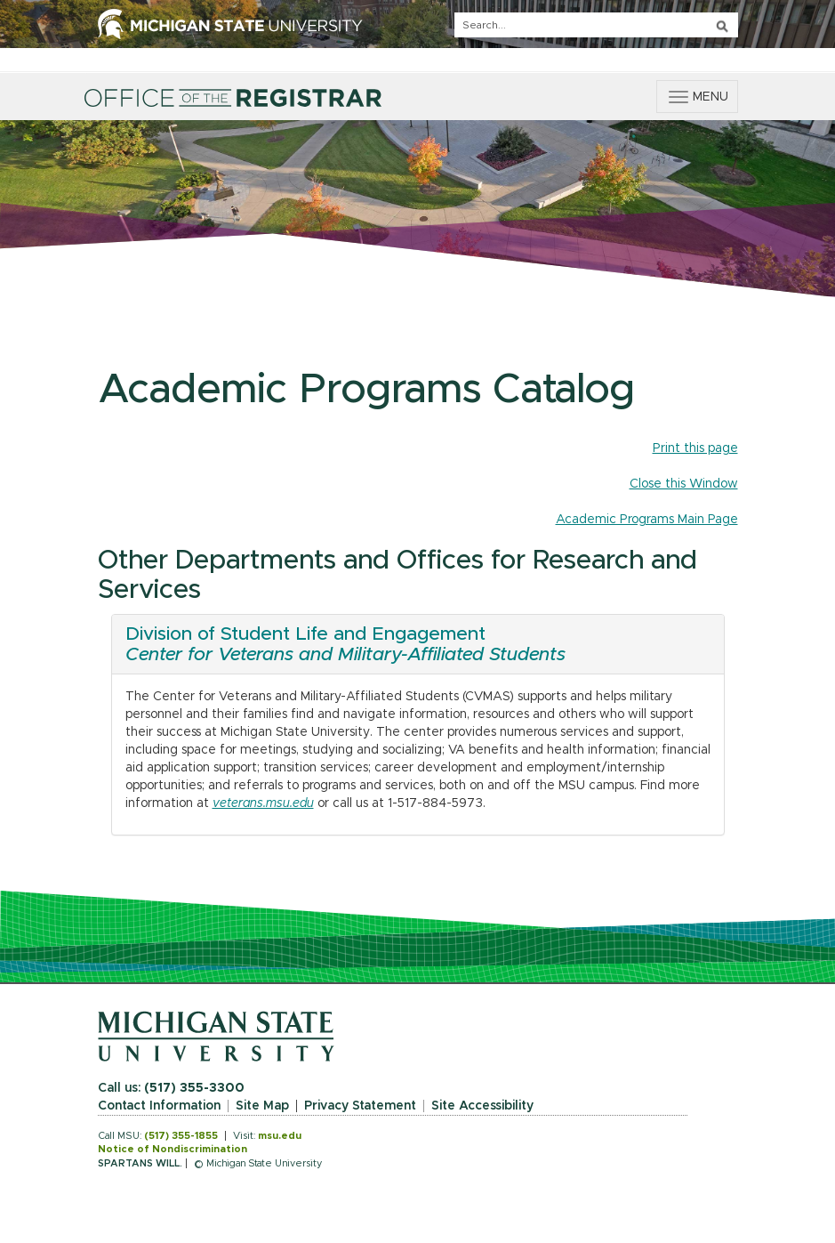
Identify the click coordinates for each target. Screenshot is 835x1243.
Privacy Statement (360, 1106)
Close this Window (684, 484)
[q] (596, 24)
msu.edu (279, 1136)
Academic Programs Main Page (647, 519)
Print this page (695, 448)
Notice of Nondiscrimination (172, 1149)
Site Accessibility (482, 1106)
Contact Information (159, 1106)
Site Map (262, 1106)
